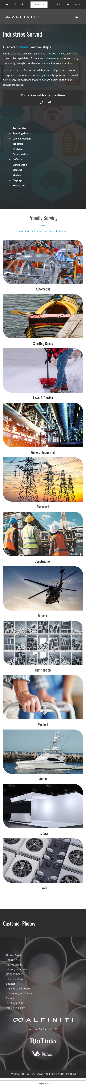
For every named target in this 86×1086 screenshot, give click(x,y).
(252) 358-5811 (15, 974)
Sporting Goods (22, 133)
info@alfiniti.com (15, 979)
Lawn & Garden (22, 138)
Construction (20, 154)
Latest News (39, 4)
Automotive (20, 128)
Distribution (20, 164)
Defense (17, 159)
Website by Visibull (67, 1073)
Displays (17, 180)
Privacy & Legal (17, 1073)
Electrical (18, 149)
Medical (17, 170)
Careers (31, 1073)
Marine (17, 175)
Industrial (18, 143)
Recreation (19, 185)
